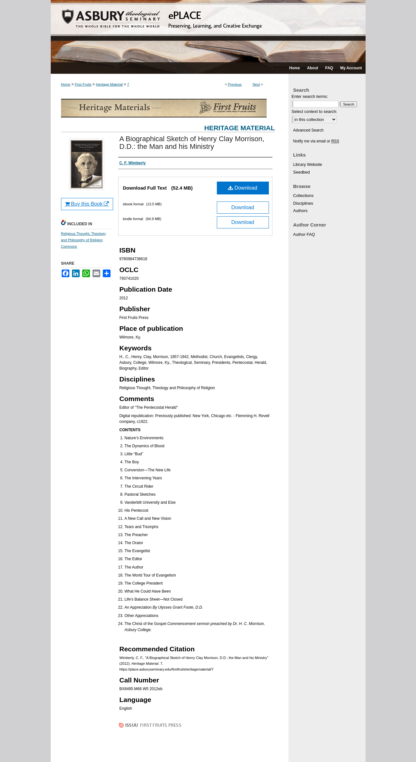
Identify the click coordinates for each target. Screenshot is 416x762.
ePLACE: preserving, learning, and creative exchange (208, 31)
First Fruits (83, 84)
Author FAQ (304, 234)
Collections (303, 195)
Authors (300, 210)
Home (65, 84)
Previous (235, 84)
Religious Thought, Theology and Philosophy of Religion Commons (83, 240)
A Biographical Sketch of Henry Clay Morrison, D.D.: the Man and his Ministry (191, 142)
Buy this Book (87, 204)
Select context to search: (314, 111)
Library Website (307, 164)
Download (242, 188)
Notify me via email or (316, 141)
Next (256, 84)
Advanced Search (308, 130)
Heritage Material (109, 84)
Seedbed (301, 172)
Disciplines (303, 203)
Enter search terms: (310, 96)
